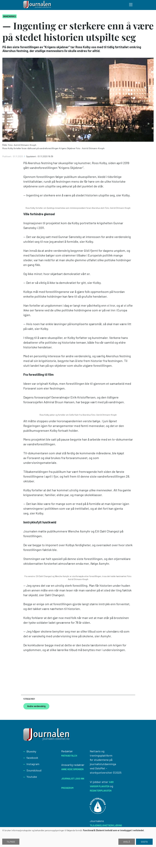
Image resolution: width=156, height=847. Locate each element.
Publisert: (7, 156)
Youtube (32, 776)
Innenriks (9, 16)
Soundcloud (34, 770)
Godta (144, 841)
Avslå (126, 841)
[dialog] (78, 837)
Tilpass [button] (11, 841)
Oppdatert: (31, 156)
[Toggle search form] (131, 5)
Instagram (33, 764)
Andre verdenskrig (36, 706)
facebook (32, 757)
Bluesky (31, 751)
